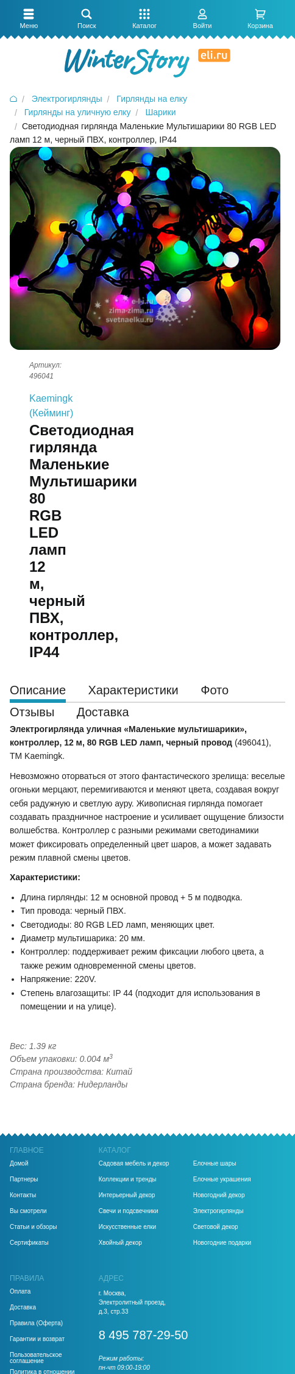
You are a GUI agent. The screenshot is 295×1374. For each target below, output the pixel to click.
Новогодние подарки (222, 1243)
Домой (19, 1164)
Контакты (23, 1195)
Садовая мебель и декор (134, 1164)
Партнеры (24, 1179)
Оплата (20, 1292)
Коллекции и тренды (128, 1179)
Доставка (23, 1308)
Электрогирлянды (218, 1211)
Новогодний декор (219, 1195)
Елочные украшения (222, 1179)
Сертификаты (29, 1243)
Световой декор (215, 1227)
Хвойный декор (120, 1243)
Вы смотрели (28, 1211)
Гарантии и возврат (37, 1339)
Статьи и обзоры (33, 1227)
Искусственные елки (128, 1227)
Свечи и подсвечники (128, 1211)
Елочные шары (214, 1164)
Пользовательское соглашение (36, 1358)
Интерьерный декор (127, 1195)
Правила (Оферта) (36, 1323)
